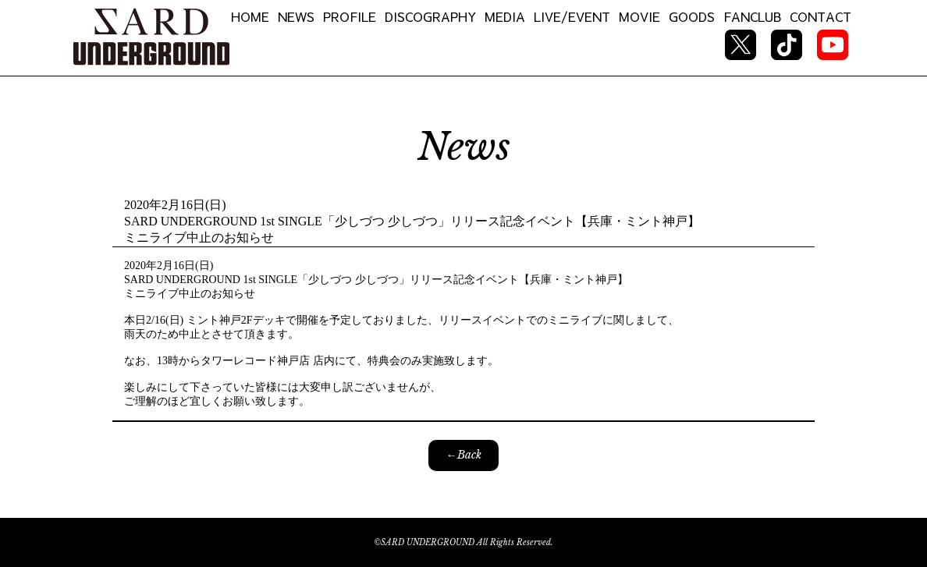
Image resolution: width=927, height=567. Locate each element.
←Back (463, 455)
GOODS (692, 16)
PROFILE (349, 16)
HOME (250, 16)
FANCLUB (752, 16)
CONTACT (820, 16)
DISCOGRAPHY (430, 16)
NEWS (296, 16)
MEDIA (505, 16)
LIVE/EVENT (572, 16)
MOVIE (639, 16)
